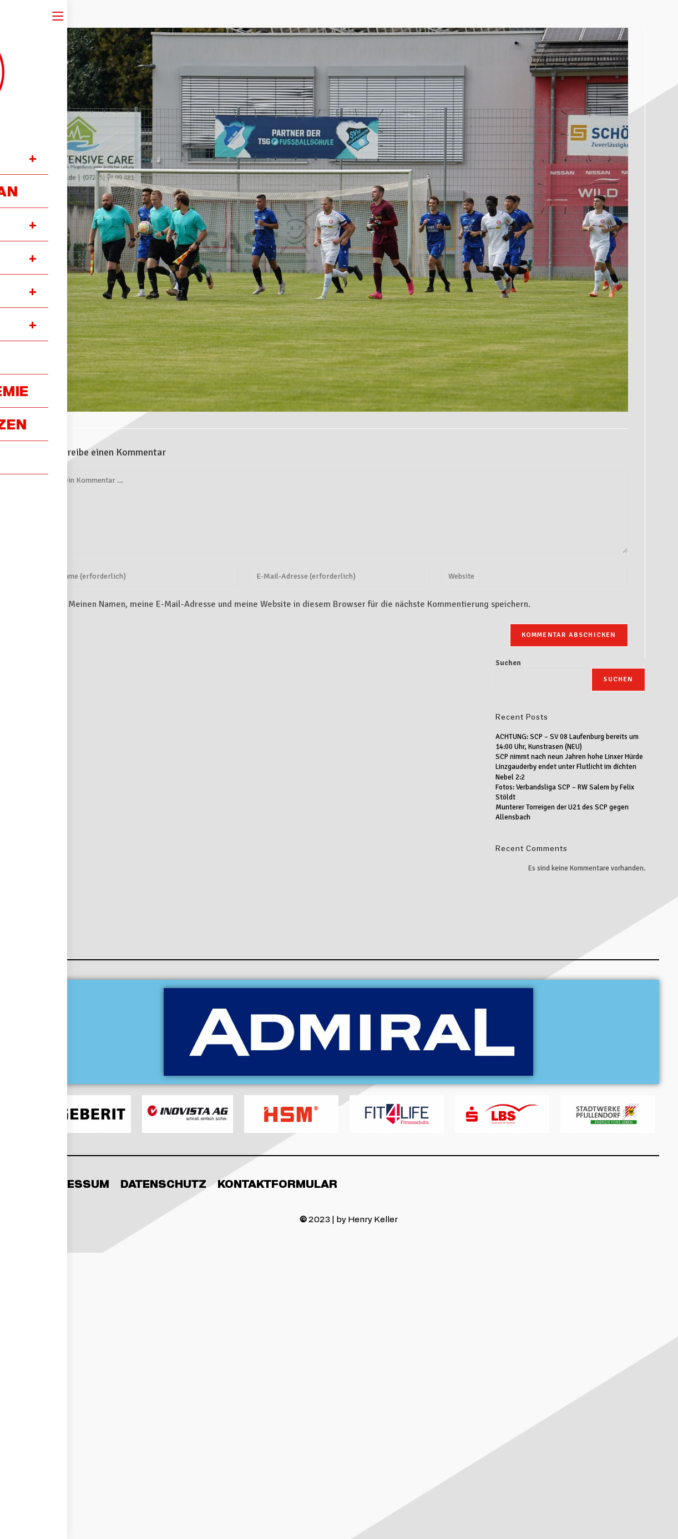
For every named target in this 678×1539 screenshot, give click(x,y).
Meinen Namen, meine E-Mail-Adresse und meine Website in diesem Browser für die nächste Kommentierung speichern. (299, 604)
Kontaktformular (277, 1183)
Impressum (73, 1183)
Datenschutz (163, 1183)
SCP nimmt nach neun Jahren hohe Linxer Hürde (569, 756)
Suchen (508, 663)
